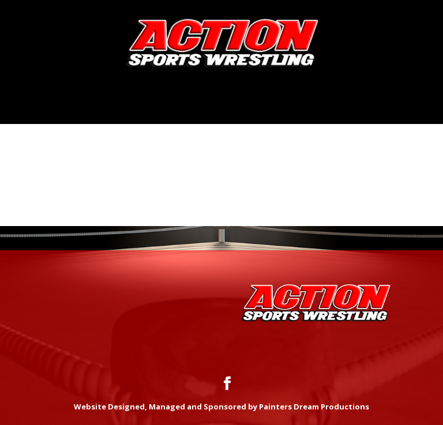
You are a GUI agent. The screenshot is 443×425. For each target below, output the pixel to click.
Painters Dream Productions (314, 406)
